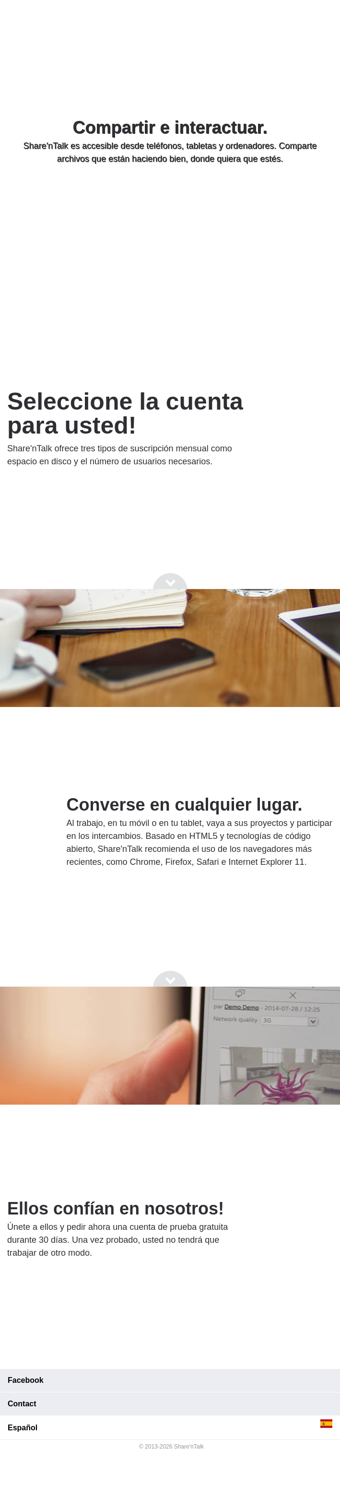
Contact (22, 1404)
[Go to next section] (170, 195)
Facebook (26, 1380)
